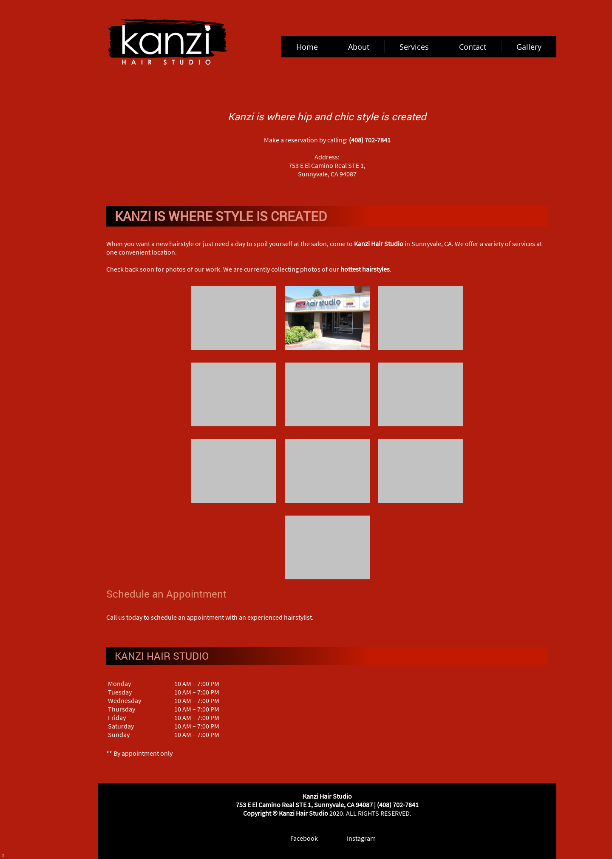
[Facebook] (298, 838)
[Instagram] (355, 838)
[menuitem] (307, 46)
